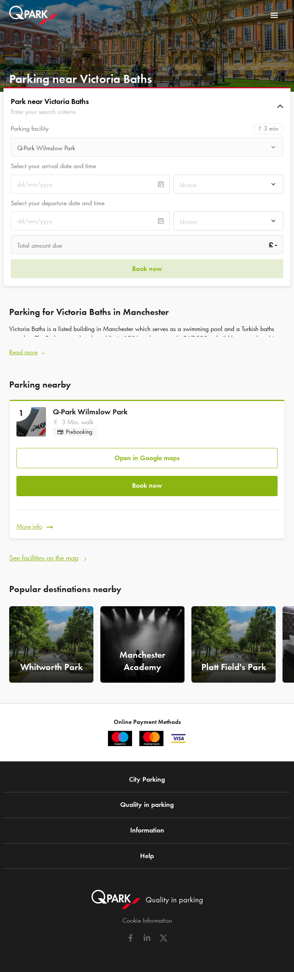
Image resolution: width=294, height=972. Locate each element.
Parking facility (30, 129)
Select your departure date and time (58, 203)
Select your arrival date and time (53, 166)
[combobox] (147, 149)
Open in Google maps (147, 458)
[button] (147, 106)
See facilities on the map (43, 557)
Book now (147, 485)
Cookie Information (147, 920)
